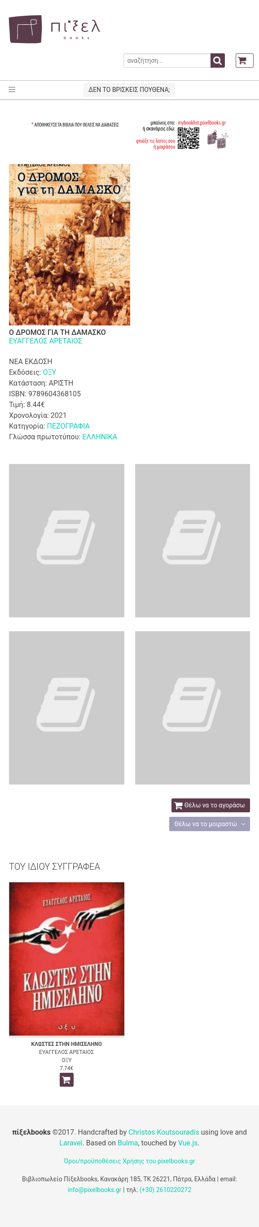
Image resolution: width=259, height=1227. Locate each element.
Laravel (70, 1143)
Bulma (128, 1143)
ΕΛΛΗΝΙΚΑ (99, 437)
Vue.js (188, 1143)
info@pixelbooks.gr (95, 1189)
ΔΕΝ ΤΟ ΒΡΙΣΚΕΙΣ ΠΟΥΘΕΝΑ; (129, 89)
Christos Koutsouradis (163, 1132)
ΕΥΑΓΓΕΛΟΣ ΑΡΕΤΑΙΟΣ (45, 341)
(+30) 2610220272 (166, 1189)
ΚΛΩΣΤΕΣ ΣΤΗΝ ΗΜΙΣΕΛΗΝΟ (66, 1044)
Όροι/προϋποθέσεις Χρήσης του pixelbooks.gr (129, 1161)
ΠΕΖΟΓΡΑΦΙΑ (68, 426)
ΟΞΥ (49, 372)
